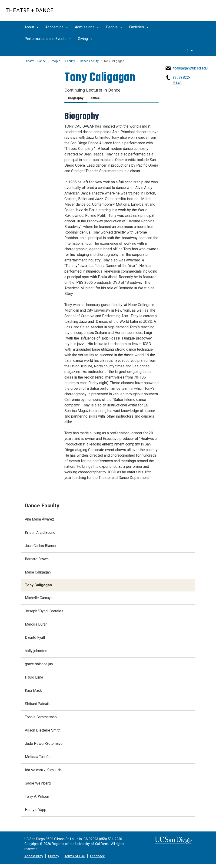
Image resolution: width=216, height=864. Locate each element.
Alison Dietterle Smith (42, 730)
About (31, 27)
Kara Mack (33, 690)
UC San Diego (183, 13)
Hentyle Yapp (35, 810)
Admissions (87, 27)
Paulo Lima (34, 677)
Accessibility (33, 856)
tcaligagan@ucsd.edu (190, 68)
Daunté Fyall (35, 637)
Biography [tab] (75, 98)
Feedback (97, 856)
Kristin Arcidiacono (40, 532)
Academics (56, 27)
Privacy (53, 856)
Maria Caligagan (38, 572)
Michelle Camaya (39, 598)
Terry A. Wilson (37, 796)
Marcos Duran (36, 624)
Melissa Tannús (37, 757)
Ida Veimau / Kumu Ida (43, 770)
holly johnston (36, 651)
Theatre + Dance (29, 10)
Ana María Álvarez (39, 519)
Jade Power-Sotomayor (44, 743)
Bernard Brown (37, 559)
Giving (85, 38)
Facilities (138, 27)
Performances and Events (47, 38)
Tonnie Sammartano (41, 717)
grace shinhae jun (39, 664)
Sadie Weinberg (38, 783)
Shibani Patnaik (37, 704)
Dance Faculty (89, 61)
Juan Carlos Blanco (40, 546)
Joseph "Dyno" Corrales (44, 611)
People (114, 27)
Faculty (70, 61)
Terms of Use (74, 856)
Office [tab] (95, 98)
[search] (190, 50)
